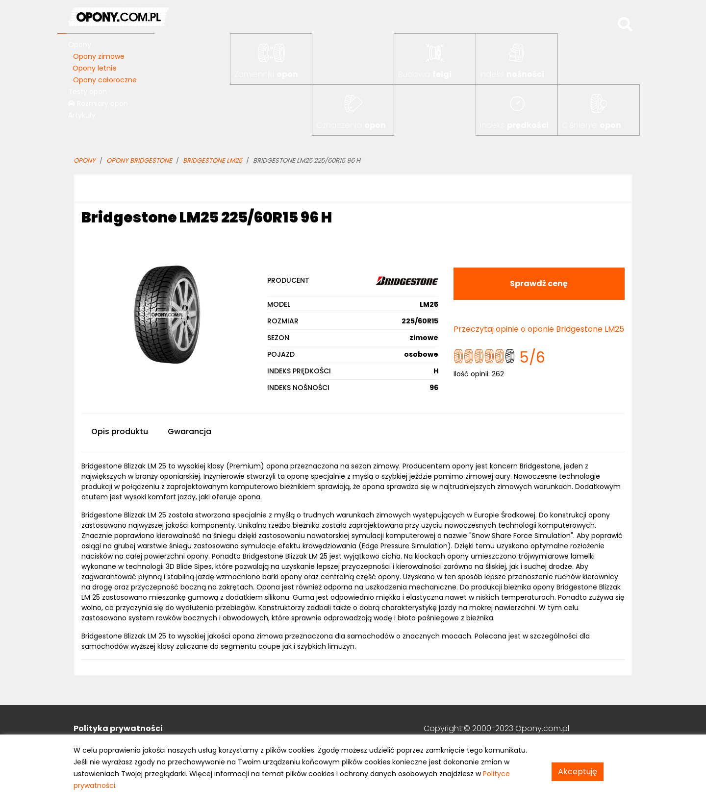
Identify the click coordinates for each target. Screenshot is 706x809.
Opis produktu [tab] (119, 431)
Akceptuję (577, 771)
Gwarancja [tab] (189, 431)
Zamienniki (266, 74)
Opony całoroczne (105, 80)
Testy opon (87, 92)
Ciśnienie (591, 125)
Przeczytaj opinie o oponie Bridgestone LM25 (539, 329)
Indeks (511, 74)
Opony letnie (95, 68)
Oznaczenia (351, 125)
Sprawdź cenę (539, 283)
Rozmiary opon (98, 103)
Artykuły (82, 115)
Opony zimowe (99, 56)
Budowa (425, 74)
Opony (79, 44)
